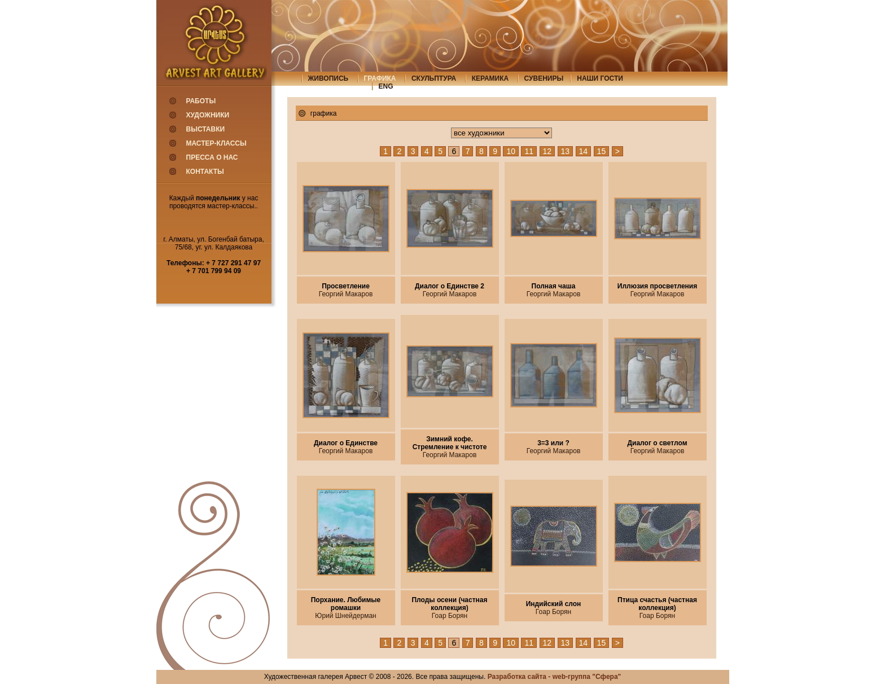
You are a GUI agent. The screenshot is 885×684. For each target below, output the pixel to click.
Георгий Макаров (346, 294)
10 (510, 151)
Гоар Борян (449, 616)
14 (583, 151)
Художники (208, 115)
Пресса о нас (212, 157)
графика (380, 78)
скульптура (433, 78)
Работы (201, 101)
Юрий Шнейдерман (345, 616)
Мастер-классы (216, 143)
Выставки (205, 129)
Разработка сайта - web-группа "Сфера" (554, 677)
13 (565, 151)
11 (528, 151)
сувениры (544, 78)
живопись (328, 78)
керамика (490, 78)
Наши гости (600, 78)
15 (601, 151)
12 (547, 151)
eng (386, 86)
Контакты (205, 172)
